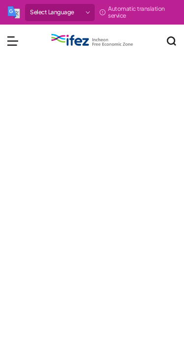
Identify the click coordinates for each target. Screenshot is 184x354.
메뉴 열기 (12, 40)
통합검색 (171, 40)
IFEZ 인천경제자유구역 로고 (92, 40)
